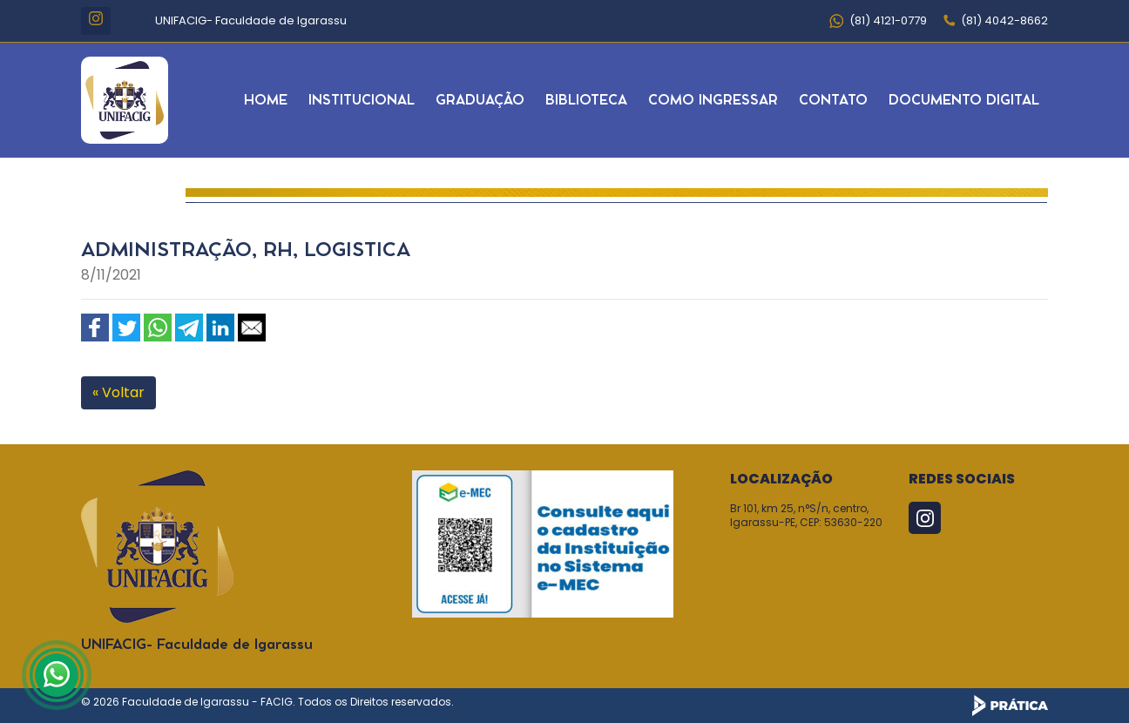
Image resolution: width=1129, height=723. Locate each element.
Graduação (480, 100)
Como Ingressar (713, 100)
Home (265, 100)
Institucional (361, 100)
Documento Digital (964, 100)
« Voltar (118, 392)
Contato (833, 100)
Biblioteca (586, 100)
